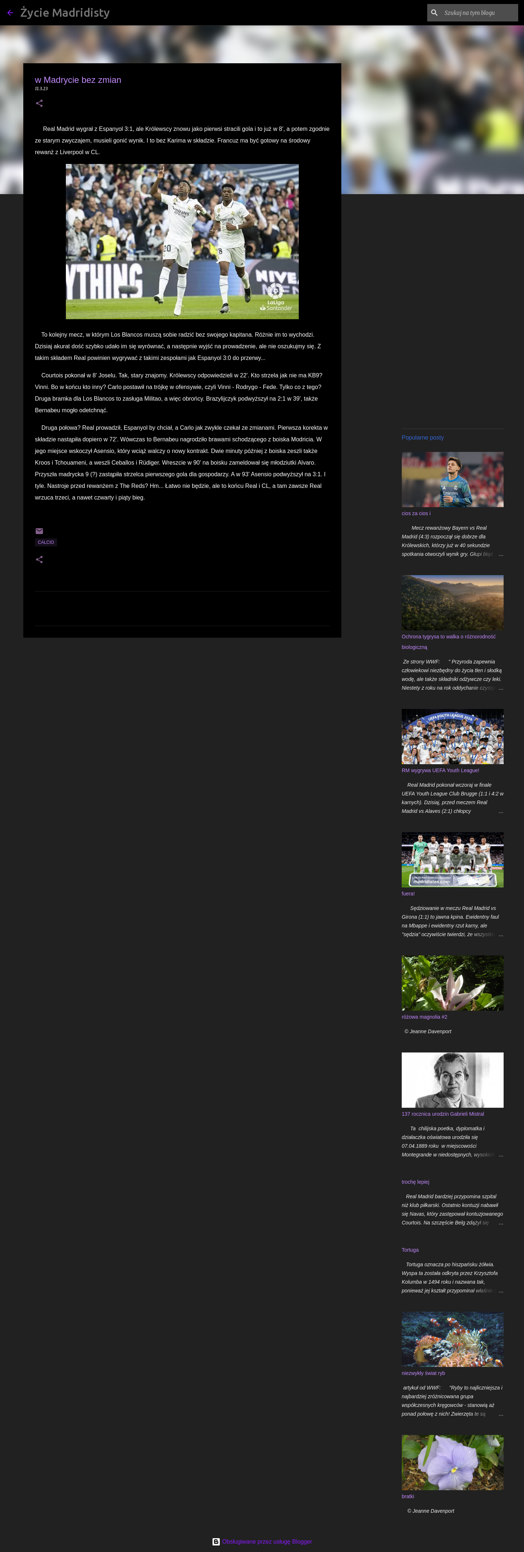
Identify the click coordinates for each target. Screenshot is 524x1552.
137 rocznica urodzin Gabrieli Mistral (443, 1114)
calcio (46, 542)
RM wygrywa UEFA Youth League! (440, 770)
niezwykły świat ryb (423, 1373)
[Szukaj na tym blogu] (480, 12)
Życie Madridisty (65, 12)
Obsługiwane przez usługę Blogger (262, 1542)
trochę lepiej (415, 1182)
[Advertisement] (182, 699)
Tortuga (410, 1250)
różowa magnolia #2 (424, 1017)
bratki (408, 1496)
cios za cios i (416, 513)
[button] (39, 104)
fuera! (408, 894)
